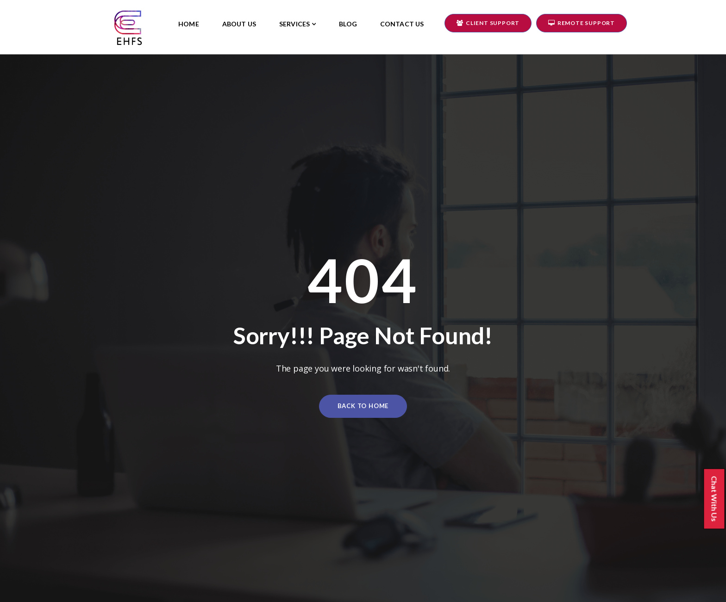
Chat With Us (717, 499)
